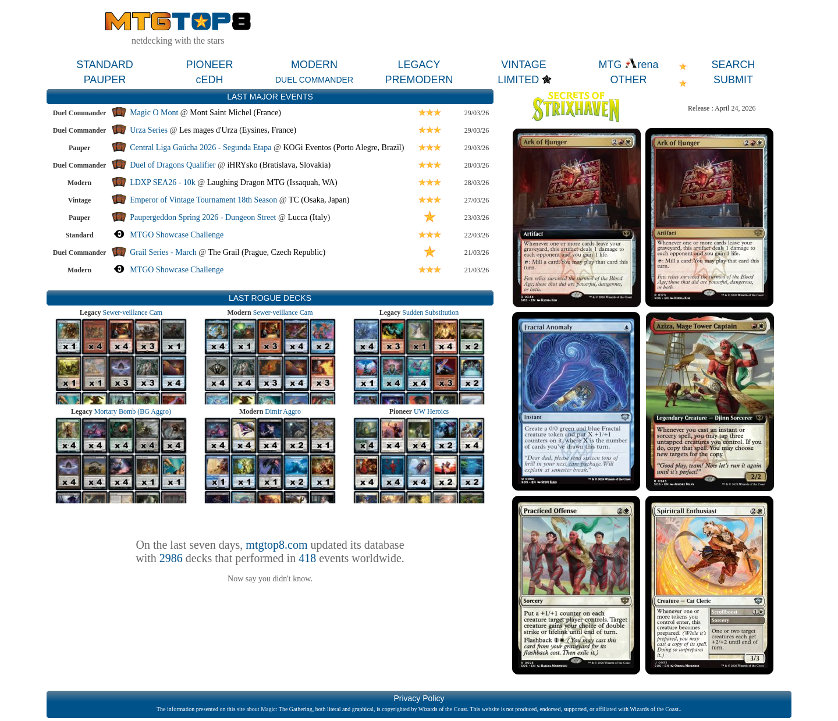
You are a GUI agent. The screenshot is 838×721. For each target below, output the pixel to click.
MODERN (314, 64)
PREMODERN (419, 80)
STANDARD (104, 64)
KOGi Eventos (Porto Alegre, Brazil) (343, 147)
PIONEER (209, 64)
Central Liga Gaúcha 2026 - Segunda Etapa (200, 147)
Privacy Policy (418, 698)
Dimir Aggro (283, 411)
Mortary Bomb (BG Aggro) (132, 411)
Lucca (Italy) (308, 217)
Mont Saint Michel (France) (235, 112)
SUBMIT (733, 80)
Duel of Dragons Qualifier (172, 165)
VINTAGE (523, 64)
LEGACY (418, 64)
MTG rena (628, 64)
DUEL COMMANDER (314, 79)
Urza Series (149, 130)
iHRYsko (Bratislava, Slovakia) (279, 165)
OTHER (628, 80)
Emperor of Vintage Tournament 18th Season (203, 200)
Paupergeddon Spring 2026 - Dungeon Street (203, 217)
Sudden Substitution (430, 312)
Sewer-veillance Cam (132, 312)
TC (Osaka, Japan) (319, 200)
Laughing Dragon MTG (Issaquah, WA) (272, 182)
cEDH (209, 80)
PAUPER (105, 80)
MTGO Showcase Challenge (176, 234)
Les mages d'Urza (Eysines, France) (237, 130)
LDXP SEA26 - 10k (163, 182)
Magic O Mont (154, 112)
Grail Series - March (163, 252)
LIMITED (518, 80)
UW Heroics (431, 411)
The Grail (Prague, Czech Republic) (266, 252)
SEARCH (733, 64)
